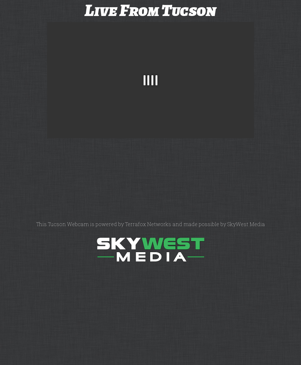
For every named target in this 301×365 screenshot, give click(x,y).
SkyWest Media (246, 224)
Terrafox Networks (148, 224)
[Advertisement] (23, 124)
